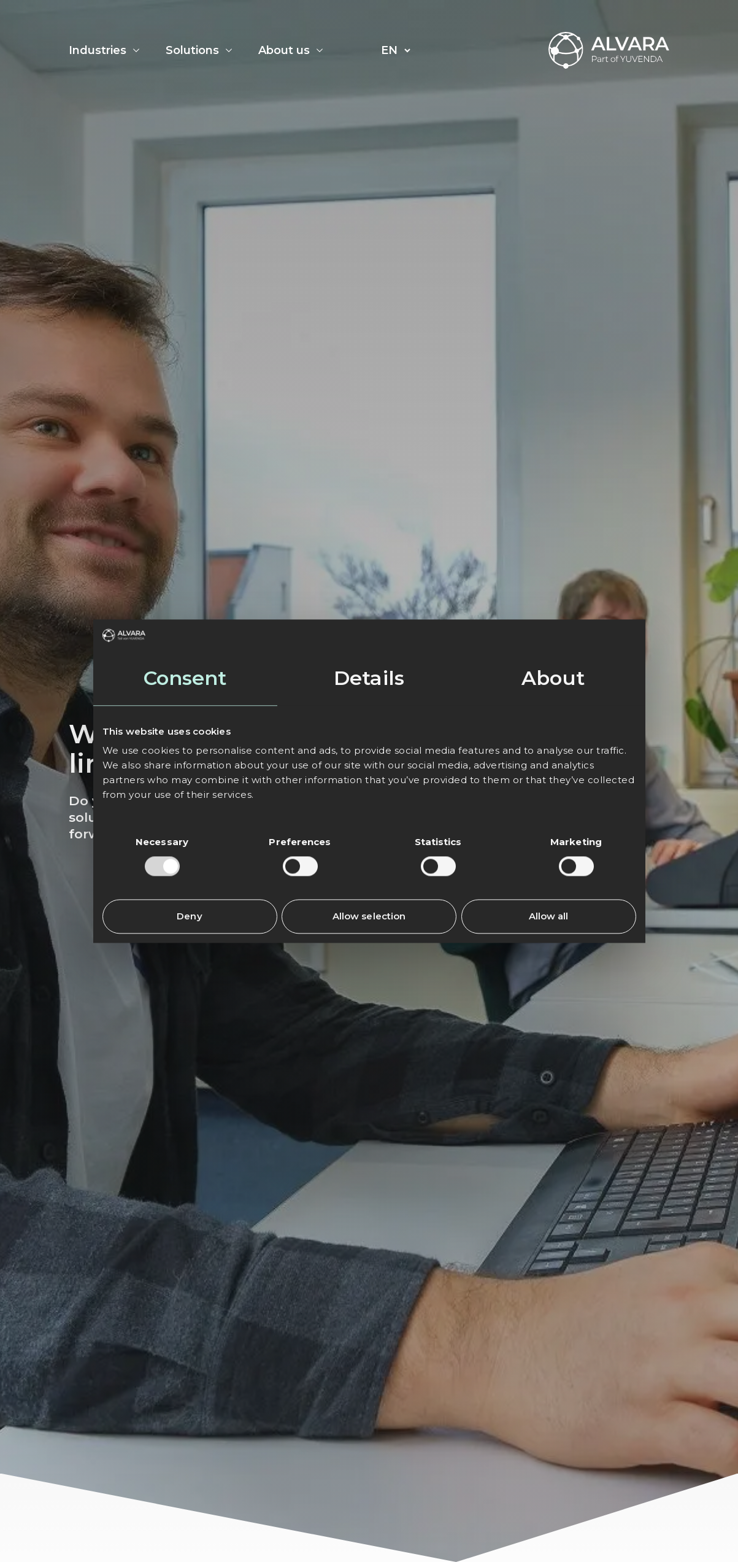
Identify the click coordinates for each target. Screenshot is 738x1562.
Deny (189, 916)
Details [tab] (369, 678)
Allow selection (369, 916)
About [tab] (553, 678)
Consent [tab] (185, 678)
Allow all (549, 916)
